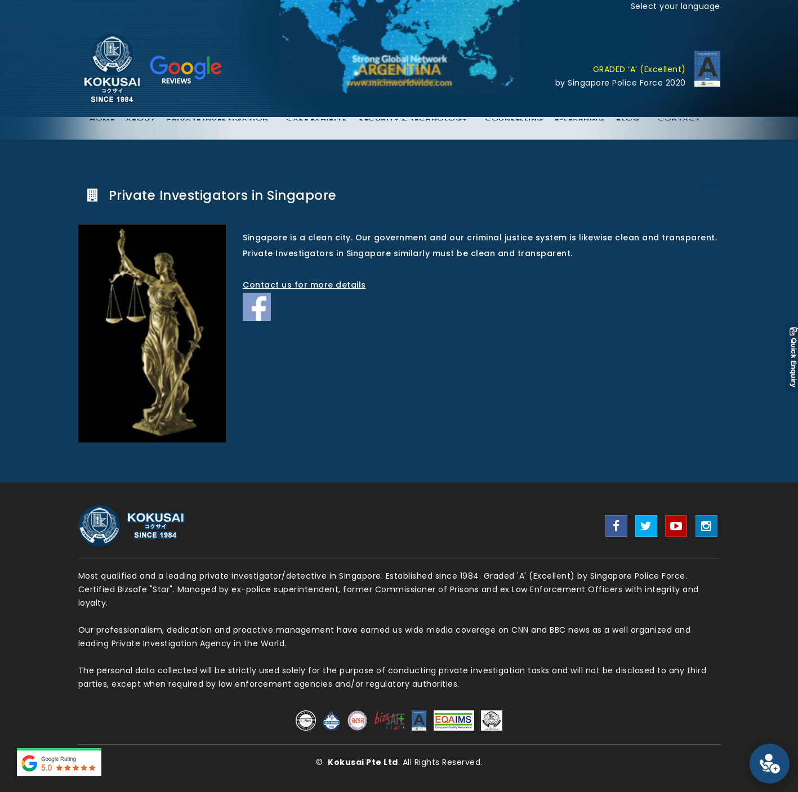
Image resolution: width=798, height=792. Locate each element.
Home (102, 128)
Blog (628, 128)
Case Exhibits (316, 128)
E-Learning (580, 128)
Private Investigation (217, 128)
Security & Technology (413, 128)
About (140, 128)
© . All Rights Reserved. (399, 762)
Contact (679, 128)
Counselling (514, 128)
